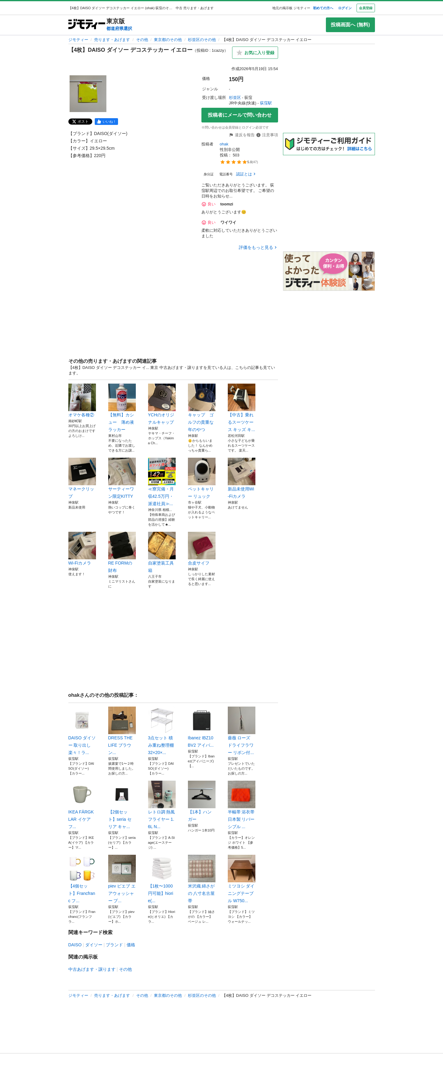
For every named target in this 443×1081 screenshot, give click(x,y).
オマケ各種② (82, 400)
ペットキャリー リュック (202, 478)
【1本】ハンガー (202, 801)
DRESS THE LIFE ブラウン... (122, 731)
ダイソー (93, 944)
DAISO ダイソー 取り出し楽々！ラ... (82, 731)
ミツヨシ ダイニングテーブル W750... (241, 879)
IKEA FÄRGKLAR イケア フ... (82, 805)
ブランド (114, 944)
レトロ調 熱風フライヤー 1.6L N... (162, 805)
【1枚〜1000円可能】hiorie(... (162, 879)
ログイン (345, 8)
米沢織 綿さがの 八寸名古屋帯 (202, 879)
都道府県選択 (119, 28)
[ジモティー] (86, 24)
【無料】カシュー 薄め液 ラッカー (122, 408)
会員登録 (365, 8)
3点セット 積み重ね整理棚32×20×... (162, 731)
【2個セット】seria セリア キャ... (122, 805)
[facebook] (106, 121)
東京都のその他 (168, 39)
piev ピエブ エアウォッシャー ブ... (122, 879)
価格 (131, 944)
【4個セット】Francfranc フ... (82, 879)
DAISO (75, 944)
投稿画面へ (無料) (350, 24)
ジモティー (78, 39)
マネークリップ (82, 478)
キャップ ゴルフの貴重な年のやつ (202, 408)
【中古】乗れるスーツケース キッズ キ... (241, 408)
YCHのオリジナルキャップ (162, 404)
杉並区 (235, 97)
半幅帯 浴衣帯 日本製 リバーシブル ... (241, 805)
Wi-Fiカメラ (82, 548)
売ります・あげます (112, 39)
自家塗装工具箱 (162, 552)
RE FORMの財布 (122, 552)
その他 (142, 39)
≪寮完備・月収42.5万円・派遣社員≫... (162, 482)
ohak (224, 144)
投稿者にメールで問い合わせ (240, 115)
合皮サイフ (202, 548)
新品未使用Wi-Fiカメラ (241, 478)
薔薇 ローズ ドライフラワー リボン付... (241, 731)
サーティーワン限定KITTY (122, 478)
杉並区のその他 (202, 39)
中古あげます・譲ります (92, 969)
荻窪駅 (266, 103)
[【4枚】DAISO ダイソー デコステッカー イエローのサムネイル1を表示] (88, 93)
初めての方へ (323, 8)
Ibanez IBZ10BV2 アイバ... (202, 727)
